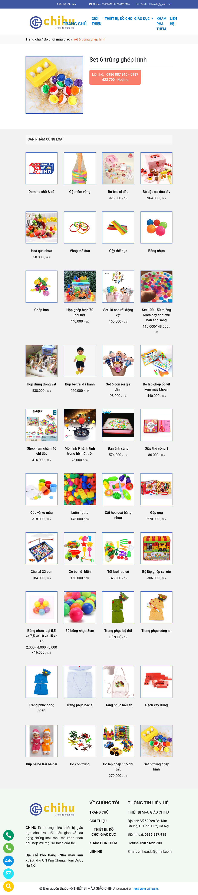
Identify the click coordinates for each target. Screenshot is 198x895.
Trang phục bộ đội (118, 631)
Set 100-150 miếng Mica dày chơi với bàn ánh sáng (156, 315)
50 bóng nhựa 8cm (80, 631)
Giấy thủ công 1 (156, 448)
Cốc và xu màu (41, 513)
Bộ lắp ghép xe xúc (156, 572)
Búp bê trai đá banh (80, 384)
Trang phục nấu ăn (118, 705)
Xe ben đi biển (80, 572)
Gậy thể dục (118, 251)
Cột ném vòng (79, 192)
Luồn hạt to (79, 513)
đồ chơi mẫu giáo (57, 39)
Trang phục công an (156, 631)
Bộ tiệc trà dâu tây (156, 192)
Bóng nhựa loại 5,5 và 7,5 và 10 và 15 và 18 (41, 636)
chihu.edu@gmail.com (155, 852)
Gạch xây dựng (156, 705)
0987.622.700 (151, 843)
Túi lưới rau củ (118, 572)
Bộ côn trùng (80, 764)
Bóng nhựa (156, 251)
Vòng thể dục (80, 251)
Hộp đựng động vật (41, 384)
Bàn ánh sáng (118, 448)
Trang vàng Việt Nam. (145, 888)
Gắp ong (156, 513)
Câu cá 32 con (41, 572)
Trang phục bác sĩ (79, 705)
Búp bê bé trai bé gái (41, 764)
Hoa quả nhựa (41, 251)
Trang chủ (33, 39)
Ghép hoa (41, 310)
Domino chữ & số (42, 192)
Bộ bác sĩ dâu (118, 192)
